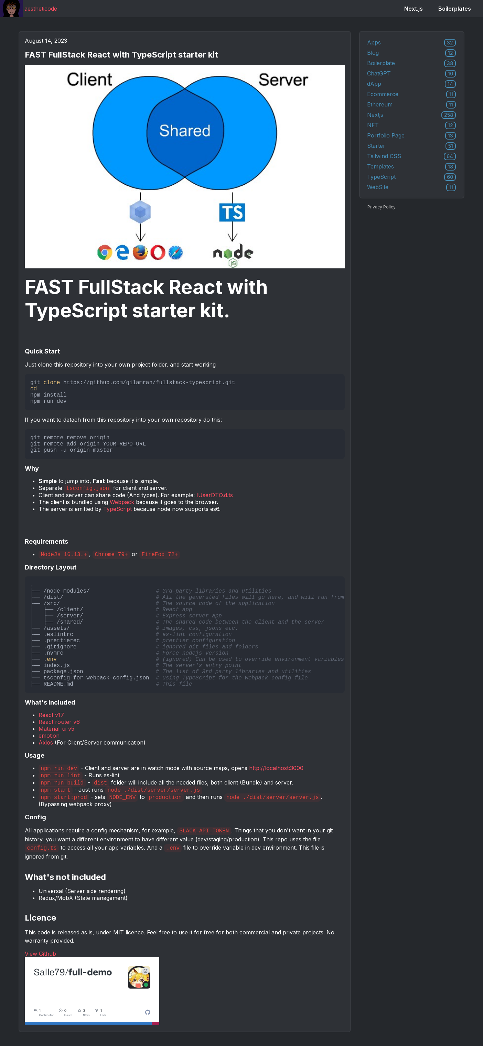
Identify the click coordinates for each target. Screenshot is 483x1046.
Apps (411, 43)
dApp (411, 84)
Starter (411, 146)
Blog (411, 53)
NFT (411, 125)
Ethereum (411, 105)
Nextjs (411, 115)
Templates (411, 167)
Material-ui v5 (56, 728)
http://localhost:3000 (276, 768)
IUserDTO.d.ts (214, 495)
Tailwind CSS (411, 156)
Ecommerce (411, 94)
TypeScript (117, 508)
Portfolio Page (411, 136)
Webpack (122, 502)
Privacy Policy (381, 206)
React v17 (51, 714)
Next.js (413, 8)
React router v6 (59, 721)
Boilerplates (454, 8)
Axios (46, 742)
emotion (49, 735)
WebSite (411, 187)
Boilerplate (411, 63)
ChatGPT (411, 74)
